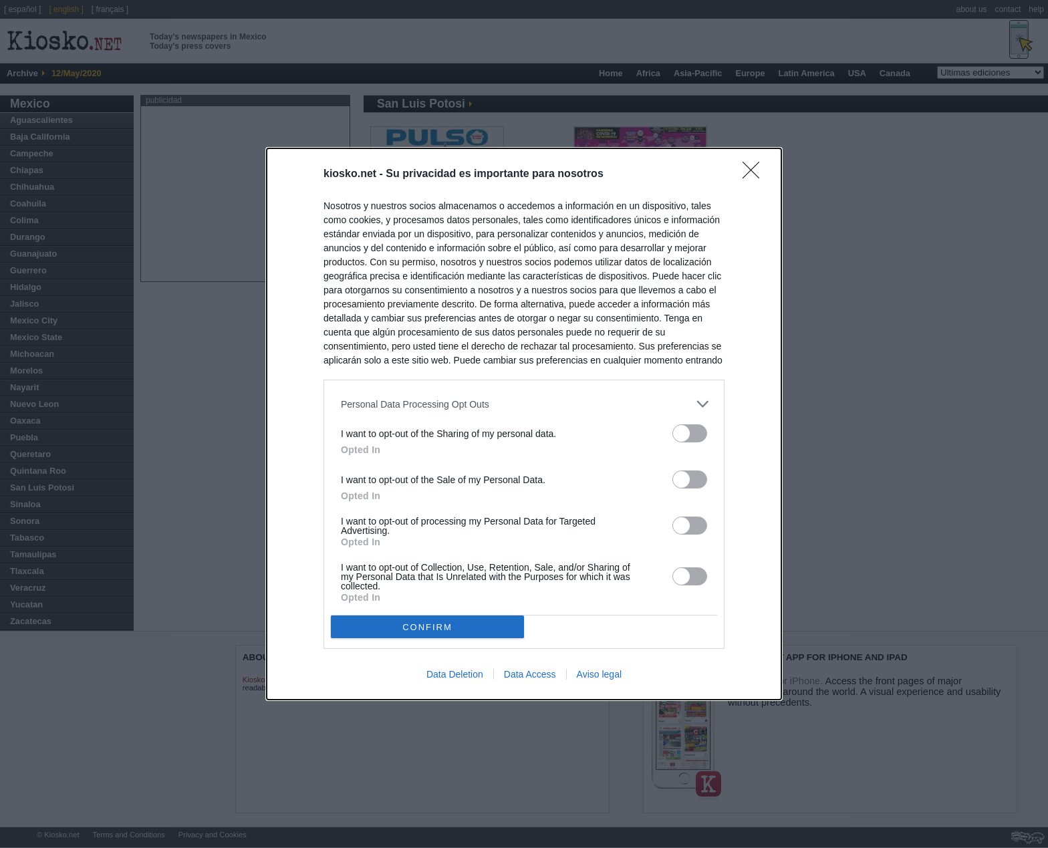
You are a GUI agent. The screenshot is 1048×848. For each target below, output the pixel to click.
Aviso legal (599, 674)
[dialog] (524, 424)
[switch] (689, 433)
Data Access (530, 674)
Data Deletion (454, 674)
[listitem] (524, 404)
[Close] (755, 174)
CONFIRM (427, 627)
